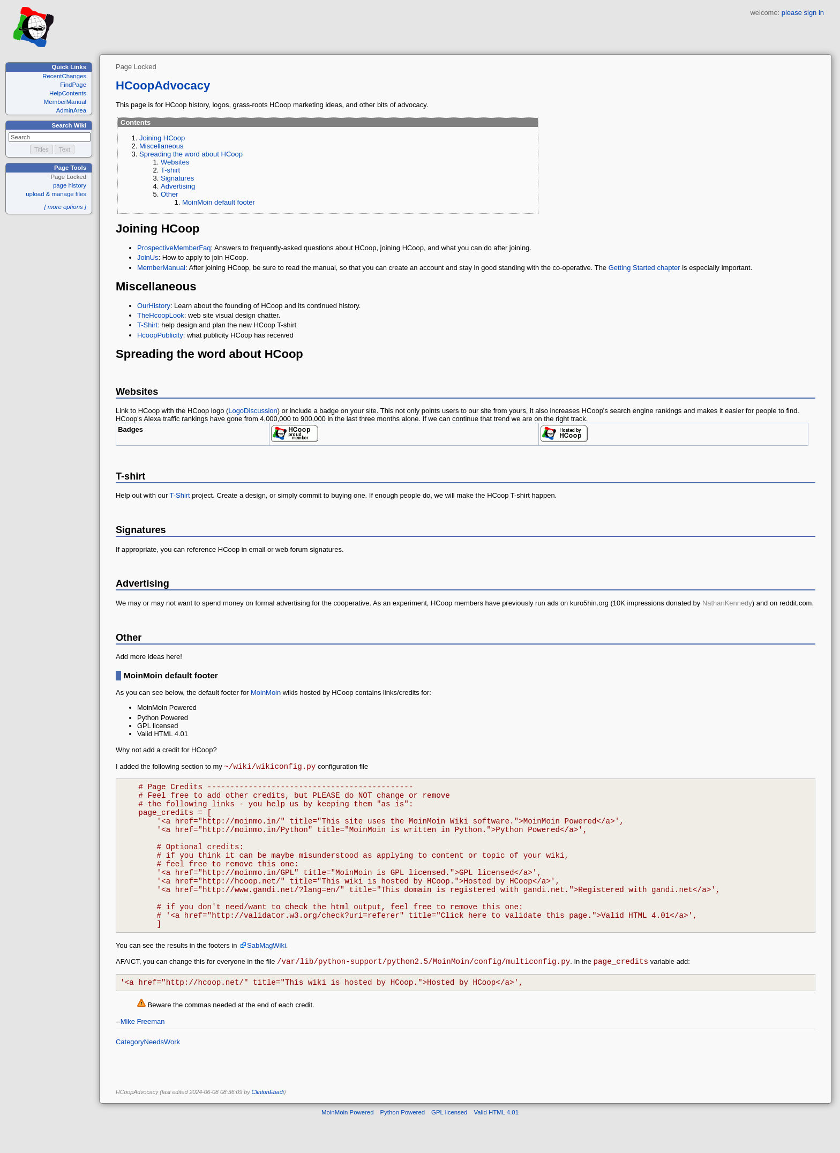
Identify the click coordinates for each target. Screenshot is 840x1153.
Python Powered (402, 1144)
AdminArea (71, 110)
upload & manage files (56, 194)
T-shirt (170, 170)
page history (69, 185)
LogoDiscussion (252, 411)
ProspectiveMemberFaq (174, 248)
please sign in (803, 13)
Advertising (178, 186)
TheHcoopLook (160, 315)
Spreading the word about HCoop (191, 154)
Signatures (177, 178)
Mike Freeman (143, 1054)
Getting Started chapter (644, 268)
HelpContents (67, 93)
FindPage (73, 84)
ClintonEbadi (268, 1124)
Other (169, 194)
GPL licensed (449, 1144)
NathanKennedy (727, 603)
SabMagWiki (266, 974)
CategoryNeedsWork (148, 1074)
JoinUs (148, 257)
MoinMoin (266, 692)
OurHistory (153, 306)
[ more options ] (65, 207)
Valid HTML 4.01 (496, 1144)
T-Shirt (147, 325)
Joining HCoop (162, 138)
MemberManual (65, 102)
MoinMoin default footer (218, 202)
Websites (175, 162)
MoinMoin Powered (347, 1144)
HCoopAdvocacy (163, 85)
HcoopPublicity (160, 335)
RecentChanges (64, 76)
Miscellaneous (161, 146)
